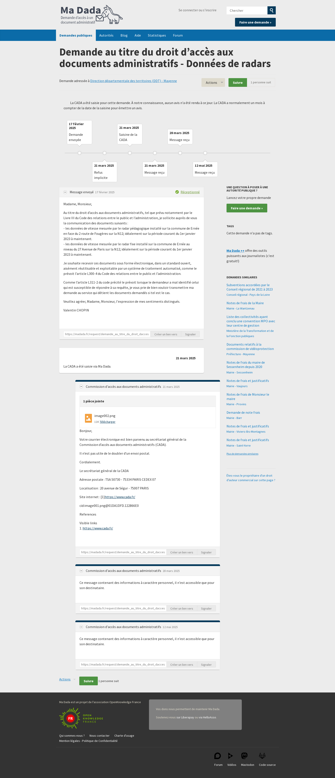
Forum (178, 35)
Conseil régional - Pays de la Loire (248, 295)
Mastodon (247, 760)
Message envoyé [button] (82, 192)
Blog (124, 35)
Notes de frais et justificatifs (248, 380)
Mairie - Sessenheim (240, 372)
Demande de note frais (243, 412)
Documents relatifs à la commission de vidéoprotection (250, 346)
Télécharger (107, 422)
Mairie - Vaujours (237, 386)
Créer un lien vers (165, 334)
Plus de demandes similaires (242, 453)
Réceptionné (190, 192)
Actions (211, 82)
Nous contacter (100, 736)
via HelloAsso (207, 717)
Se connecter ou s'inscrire (198, 10)
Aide (138, 35)
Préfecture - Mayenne (241, 354)
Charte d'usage (124, 736)
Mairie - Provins (236, 404)
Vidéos (231, 760)
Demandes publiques (75, 35)
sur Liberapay (185, 717)
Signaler (190, 334)
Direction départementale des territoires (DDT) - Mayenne (133, 81)
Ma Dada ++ (235, 250)
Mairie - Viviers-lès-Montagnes (246, 432)
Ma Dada (92, 15)
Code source (267, 760)
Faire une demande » (255, 22)
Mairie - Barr (234, 418)
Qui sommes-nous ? (72, 736)
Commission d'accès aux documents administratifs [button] (124, 386)
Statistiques (157, 35)
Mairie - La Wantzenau (240, 308)
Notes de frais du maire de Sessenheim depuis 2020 (246, 364)
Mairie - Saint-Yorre (239, 445)
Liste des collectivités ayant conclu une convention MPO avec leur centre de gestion (251, 321)
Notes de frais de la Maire (245, 303)
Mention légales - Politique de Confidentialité (88, 741)
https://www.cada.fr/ (120, 497)
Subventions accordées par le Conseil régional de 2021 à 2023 (250, 287)
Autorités (106, 35)
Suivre (238, 82)
